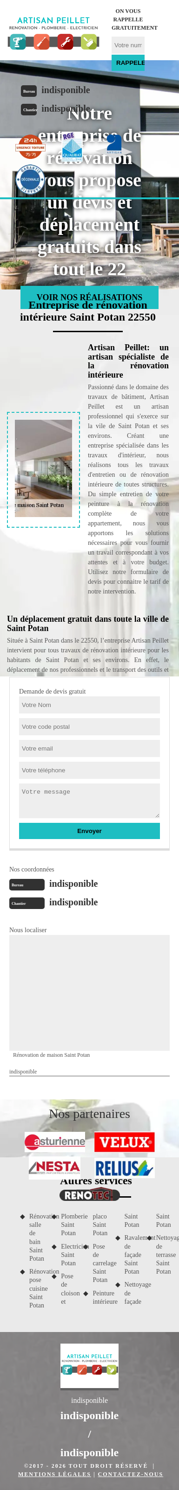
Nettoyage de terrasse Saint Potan (164, 1254)
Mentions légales (54, 1474)
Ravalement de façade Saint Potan (132, 1254)
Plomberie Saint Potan (69, 1225)
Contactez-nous (130, 1474)
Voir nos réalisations (89, 297)
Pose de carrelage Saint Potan (100, 1263)
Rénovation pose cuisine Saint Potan (37, 1288)
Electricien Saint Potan (69, 1255)
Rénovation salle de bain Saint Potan (37, 1237)
